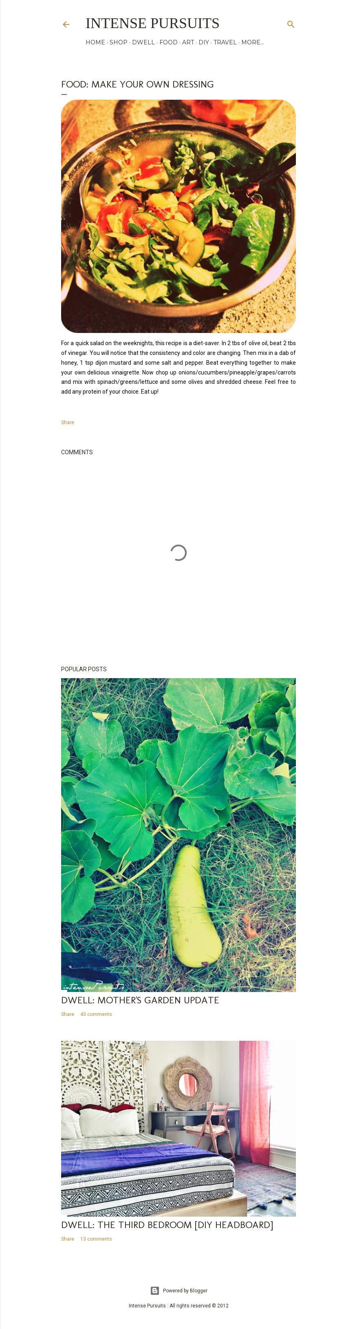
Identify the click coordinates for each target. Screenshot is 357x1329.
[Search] (291, 23)
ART (188, 42)
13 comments (96, 1239)
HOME (95, 42)
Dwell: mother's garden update (140, 1000)
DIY (203, 42)
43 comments (96, 1014)
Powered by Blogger (178, 1291)
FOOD (168, 42)
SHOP (119, 42)
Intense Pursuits (153, 23)
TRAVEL (225, 42)
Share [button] (67, 422)
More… (252, 42)
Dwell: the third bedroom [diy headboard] (167, 1224)
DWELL (143, 42)
